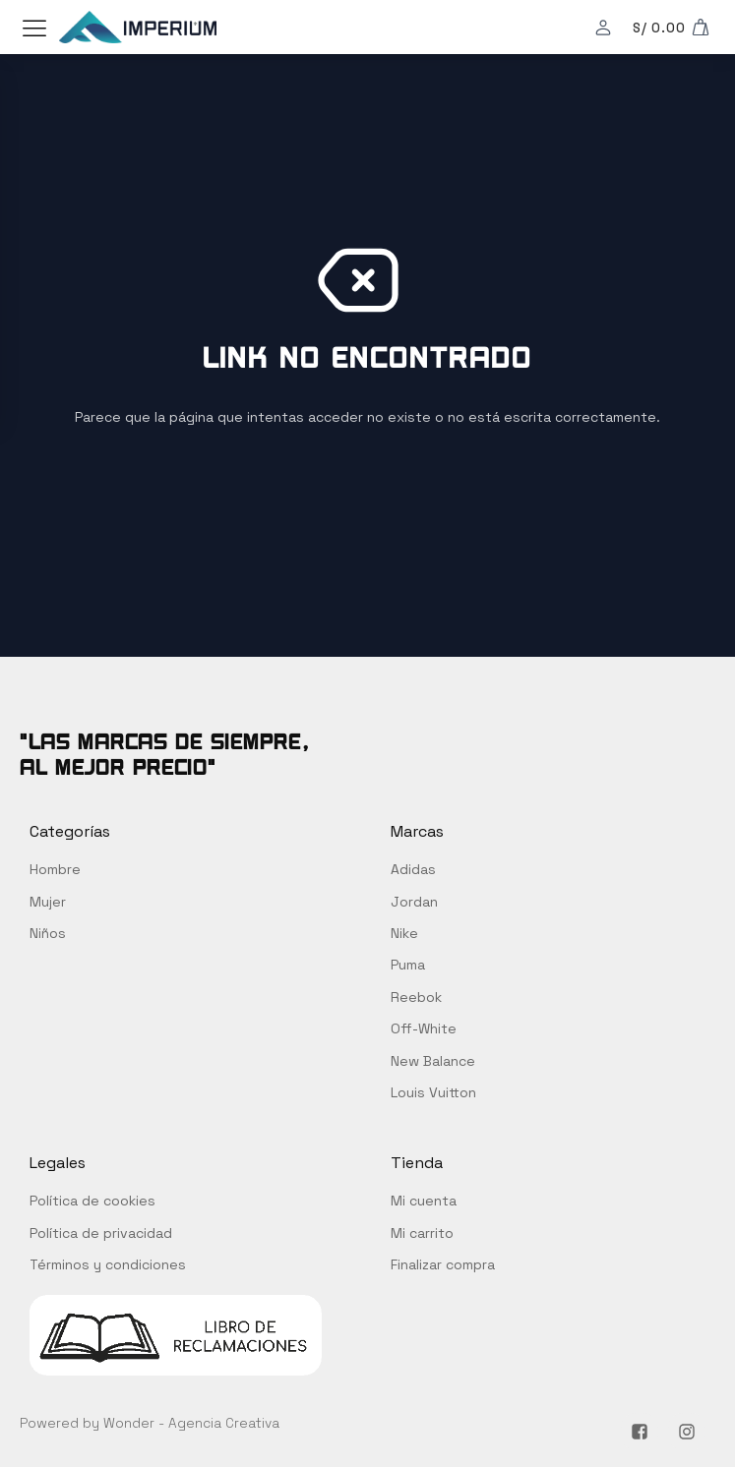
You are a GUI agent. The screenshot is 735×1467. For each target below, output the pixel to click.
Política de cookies (92, 1200)
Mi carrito (422, 1233)
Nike (404, 933)
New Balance (433, 1061)
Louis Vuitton (433, 1092)
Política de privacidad (101, 1233)
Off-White (424, 1028)
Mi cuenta (424, 1200)
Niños (48, 933)
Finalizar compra (443, 1264)
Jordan (414, 901)
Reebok (416, 997)
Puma (408, 964)
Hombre (55, 869)
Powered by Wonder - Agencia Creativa (149, 1423)
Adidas (413, 869)
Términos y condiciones (108, 1264)
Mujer (48, 901)
